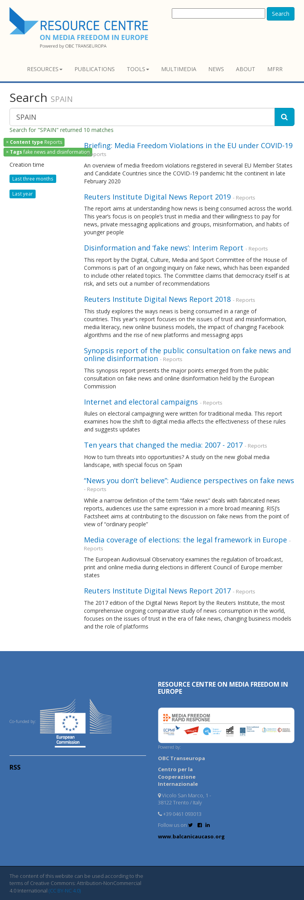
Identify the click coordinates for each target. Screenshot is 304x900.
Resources (45, 69)
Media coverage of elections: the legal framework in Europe (185, 539)
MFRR (275, 69)
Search (280, 13)
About (245, 69)
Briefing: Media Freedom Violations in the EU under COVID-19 (188, 145)
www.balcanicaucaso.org (191, 836)
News (216, 69)
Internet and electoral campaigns (141, 402)
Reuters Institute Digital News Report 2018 (157, 299)
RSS (15, 767)
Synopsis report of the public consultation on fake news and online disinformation (187, 354)
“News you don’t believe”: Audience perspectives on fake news (189, 480)
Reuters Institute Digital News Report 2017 (157, 590)
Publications (94, 69)
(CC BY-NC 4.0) (65, 890)
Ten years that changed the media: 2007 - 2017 (163, 445)
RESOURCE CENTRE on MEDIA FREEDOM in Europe (223, 688)
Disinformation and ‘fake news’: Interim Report (163, 247)
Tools (138, 69)
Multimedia (178, 69)
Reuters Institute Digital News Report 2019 (157, 196)
